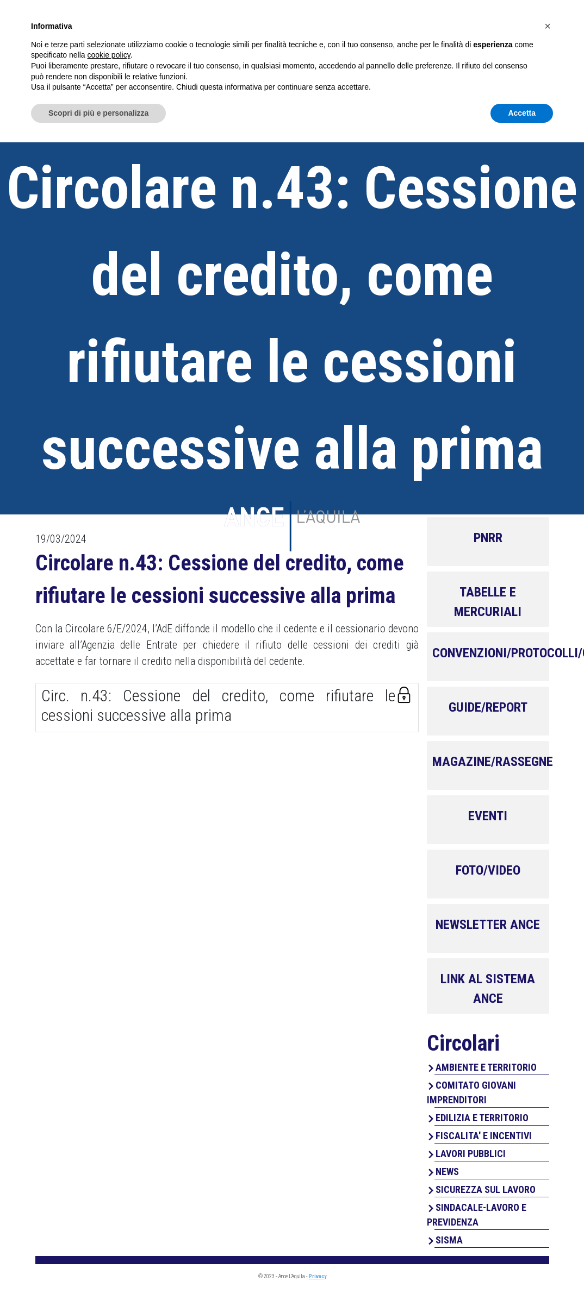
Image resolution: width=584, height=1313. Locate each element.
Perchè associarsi (436, 54)
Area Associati (488, 20)
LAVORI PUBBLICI (471, 1153)
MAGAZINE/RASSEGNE (492, 761)
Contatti (524, 54)
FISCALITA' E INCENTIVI (484, 1135)
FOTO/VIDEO (488, 870)
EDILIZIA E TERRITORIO (482, 1117)
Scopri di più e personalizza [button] (98, 1283)
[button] (547, 1196)
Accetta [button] (522, 1283)
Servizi (353, 54)
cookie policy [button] (109, 1225)
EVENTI (487, 816)
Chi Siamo (295, 54)
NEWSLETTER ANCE (488, 924)
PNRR (488, 537)
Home (242, 54)
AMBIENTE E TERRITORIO (486, 1067)
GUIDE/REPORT (488, 707)
